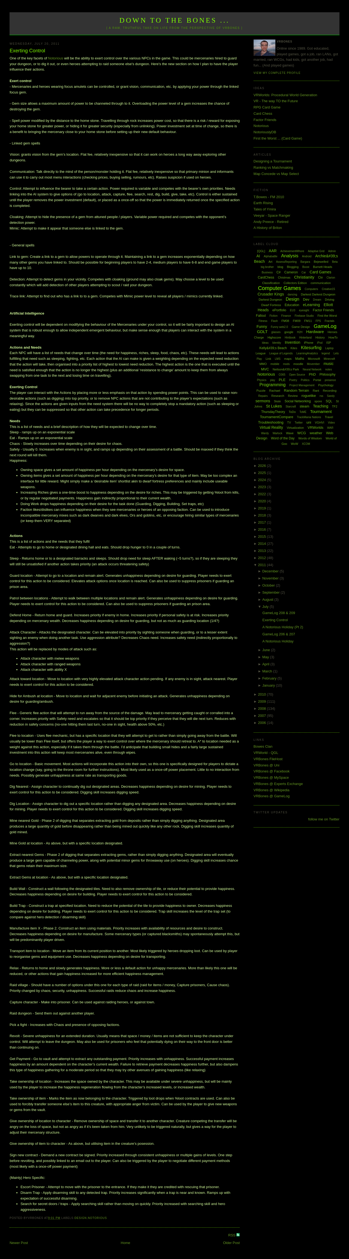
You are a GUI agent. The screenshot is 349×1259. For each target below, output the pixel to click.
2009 (262, 701)
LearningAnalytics (307, 353)
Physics (261, 380)
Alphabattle (270, 256)
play (272, 380)
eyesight (304, 310)
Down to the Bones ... (174, 20)
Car (304, 272)
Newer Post (19, 1243)
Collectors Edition (295, 283)
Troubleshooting (271, 422)
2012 (262, 558)
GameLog (325, 326)
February (270, 678)
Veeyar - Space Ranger (272, 215)
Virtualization (295, 427)
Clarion (330, 277)
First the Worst (327, 315)
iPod (320, 342)
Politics (305, 380)
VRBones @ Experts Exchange (278, 784)
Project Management (301, 385)
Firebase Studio (304, 315)
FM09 (296, 320)
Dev (306, 299)
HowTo (333, 337)
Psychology (325, 385)
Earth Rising (263, 203)
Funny (262, 326)
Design (80, 1217)
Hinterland (305, 337)
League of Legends (281, 353)
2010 (262, 694)
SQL (329, 401)
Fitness (262, 320)
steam (304, 406)
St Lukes (274, 406)
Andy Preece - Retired (271, 222)
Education (292, 305)
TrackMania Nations (309, 417)
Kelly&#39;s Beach (273, 348)
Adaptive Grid (316, 251)
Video (331, 422)
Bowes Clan (263, 746)
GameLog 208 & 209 (278, 613)
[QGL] (261, 251)
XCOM (306, 443)
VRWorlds (315, 427)
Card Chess (263, 113)
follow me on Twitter (323, 819)
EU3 (292, 310)
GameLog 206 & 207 (278, 634)
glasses (276, 332)
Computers (311, 289)
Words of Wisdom (310, 438)
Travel (329, 417)
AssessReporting (286, 261)
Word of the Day (282, 438)
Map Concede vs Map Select (276, 174)
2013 (262, 551)
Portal (317, 380)
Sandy (331, 395)
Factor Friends (265, 120)
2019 (262, 508)
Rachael (274, 390)
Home (125, 1243)
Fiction (274, 315)
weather (316, 433)
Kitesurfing (311, 347)
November (271, 578)
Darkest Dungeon (270, 299)
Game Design (301, 326)
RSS (232, 1235)
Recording (329, 390)
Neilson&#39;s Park (286, 369)
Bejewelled (321, 261)
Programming (272, 384)
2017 (262, 522)
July (266, 607)
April (266, 664)
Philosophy (328, 374)
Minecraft (329, 358)
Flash (274, 320)
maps (287, 358)
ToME (302, 411)
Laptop (329, 348)
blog (280, 266)
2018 (262, 515)
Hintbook (290, 337)
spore (318, 401)
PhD (312, 374)
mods (286, 364)
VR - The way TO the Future (276, 101)
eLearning (311, 305)
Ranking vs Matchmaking (273, 167)
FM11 (308, 320)
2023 (262, 487)
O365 (282, 374)
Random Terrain (296, 390)
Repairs (262, 395)
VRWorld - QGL (266, 753)
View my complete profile (277, 72)
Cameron (291, 272)
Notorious (55, 58)
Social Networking (298, 401)
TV (289, 422)
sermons (262, 401)
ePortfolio (279, 310)
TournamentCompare (276, 417)
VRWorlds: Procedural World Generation (285, 95)
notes (328, 369)
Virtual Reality (271, 427)
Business (267, 272)
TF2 (335, 406)
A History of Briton (268, 228)
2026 (262, 466)
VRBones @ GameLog (272, 796)
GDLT (262, 331)
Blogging (293, 266)
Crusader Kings (271, 294)
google (288, 332)
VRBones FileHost (268, 759)
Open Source (297, 374)
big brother (267, 266)
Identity (276, 342)
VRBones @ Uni (266, 765)
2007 (262, 716)
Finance (286, 315)
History (320, 337)
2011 (262, 565)
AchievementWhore (292, 251)
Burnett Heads (322, 266)
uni (308, 422)
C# (278, 272)
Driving (329, 299)
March (267, 671)
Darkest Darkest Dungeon (318, 294)
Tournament (321, 411)
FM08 (285, 320)
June (266, 650)
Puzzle (261, 390)
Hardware (315, 331)
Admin (332, 251)
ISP (328, 342)
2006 (262, 723)
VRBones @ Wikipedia (272, 790)
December (271, 571)
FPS (318, 320)
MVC (265, 369)
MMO (263, 364)
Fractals (330, 320)
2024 (262, 480)
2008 (262, 709)
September (271, 592)
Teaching (320, 406)
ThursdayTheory (273, 412)
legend (326, 353)
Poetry (293, 380)
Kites (294, 348)
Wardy (265, 433)
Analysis (289, 255)
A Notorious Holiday (277, 641)
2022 (262, 494)
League (260, 353)
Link (268, 358)
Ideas (265, 342)
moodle (298, 364)
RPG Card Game (267, 107)
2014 (262, 544)
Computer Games (279, 288)
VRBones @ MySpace (271, 777)
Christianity (304, 277)
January (269, 685)
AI (258, 256)
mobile (274, 364)
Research (277, 395)
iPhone (308, 342)
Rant (316, 390)
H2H (299, 332)
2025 (262, 473)
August (268, 599)
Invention (292, 342)
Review (293, 395)
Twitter (299, 422)
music (329, 363)
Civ (320, 277)
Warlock (277, 433)
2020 (262, 501)
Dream (317, 299)
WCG (301, 433)
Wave (290, 433)
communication (321, 283)
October (269, 585)
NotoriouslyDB (265, 132)
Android (306, 256)
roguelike (309, 396)
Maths (299, 359)
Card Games (320, 272)
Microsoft (314, 358)
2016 (262, 529)
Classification (271, 283)
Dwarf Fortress (271, 305)
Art (270, 261)
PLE (282, 380)
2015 (262, 537)
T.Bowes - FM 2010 (269, 197)
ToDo (292, 411)
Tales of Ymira (265, 209)
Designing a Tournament (273, 161)
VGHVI (319, 422)
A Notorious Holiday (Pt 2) (282, 627)
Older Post (231, 1243)
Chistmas (284, 277)
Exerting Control (27, 50)
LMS (278, 358)
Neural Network (312, 369)
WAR (330, 427)
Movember (313, 364)
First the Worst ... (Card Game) (278, 138)
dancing (292, 294)
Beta (335, 261)
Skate (277, 401)
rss (321, 395)
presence (330, 380)
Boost (305, 266)
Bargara (305, 261)
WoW (294, 443)
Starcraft (290, 406)
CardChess (266, 277)
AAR (273, 251)
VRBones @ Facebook (272, 771)
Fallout (261, 316)
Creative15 (328, 289)
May (266, 657)
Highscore (274, 337)
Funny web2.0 (279, 326)
